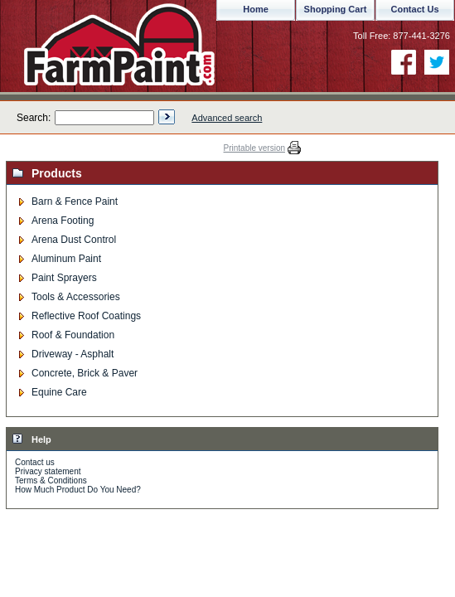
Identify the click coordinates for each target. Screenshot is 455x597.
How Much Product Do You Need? (78, 489)
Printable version (254, 148)
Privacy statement (47, 471)
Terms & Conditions (51, 480)
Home (256, 9)
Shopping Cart (335, 9)
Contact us (35, 462)
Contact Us (414, 9)
